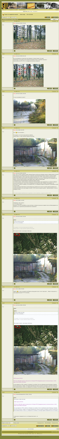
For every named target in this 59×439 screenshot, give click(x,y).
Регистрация (35, 11)
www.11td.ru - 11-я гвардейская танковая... (10, 9)
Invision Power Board (28, 436)
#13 (57, 91)
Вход (31, 11)
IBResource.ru (39, 433)
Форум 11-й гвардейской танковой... (11, 14)
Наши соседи (22, 14)
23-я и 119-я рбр (30, 14)
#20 (57, 392)
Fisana (33, 433)
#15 (57, 171)
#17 (57, 214)
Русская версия (22, 436)
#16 (57, 198)
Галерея (57, 9)
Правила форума (22, 9)
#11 (57, 21)
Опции (54, 19)
